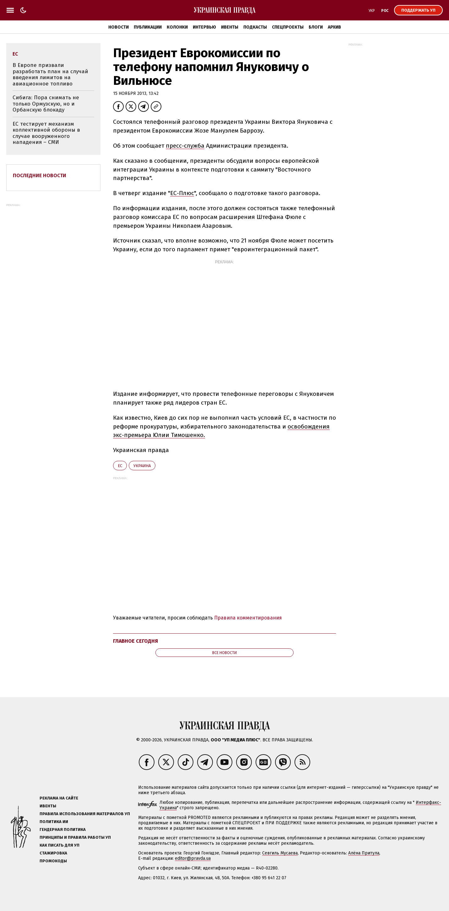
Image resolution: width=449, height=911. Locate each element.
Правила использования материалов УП (85, 813)
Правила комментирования (248, 618)
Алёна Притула (363, 853)
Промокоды (53, 861)
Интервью (204, 27)
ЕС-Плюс (182, 193)
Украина (142, 465)
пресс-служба (185, 145)
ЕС (120, 465)
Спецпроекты (288, 27)
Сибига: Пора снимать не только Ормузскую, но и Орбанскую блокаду (46, 103)
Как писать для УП (59, 845)
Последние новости (39, 175)
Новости (118, 27)
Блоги (316, 27)
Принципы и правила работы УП (75, 837)
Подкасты (255, 27)
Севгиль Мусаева (280, 853)
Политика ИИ (54, 821)
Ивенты (229, 27)
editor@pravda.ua (193, 858)
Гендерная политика (63, 829)
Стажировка (53, 853)
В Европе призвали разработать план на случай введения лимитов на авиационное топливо (50, 74)
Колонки (177, 27)
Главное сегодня (135, 641)
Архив (334, 27)
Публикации (148, 27)
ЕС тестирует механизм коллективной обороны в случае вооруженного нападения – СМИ (46, 133)
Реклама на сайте (59, 798)
